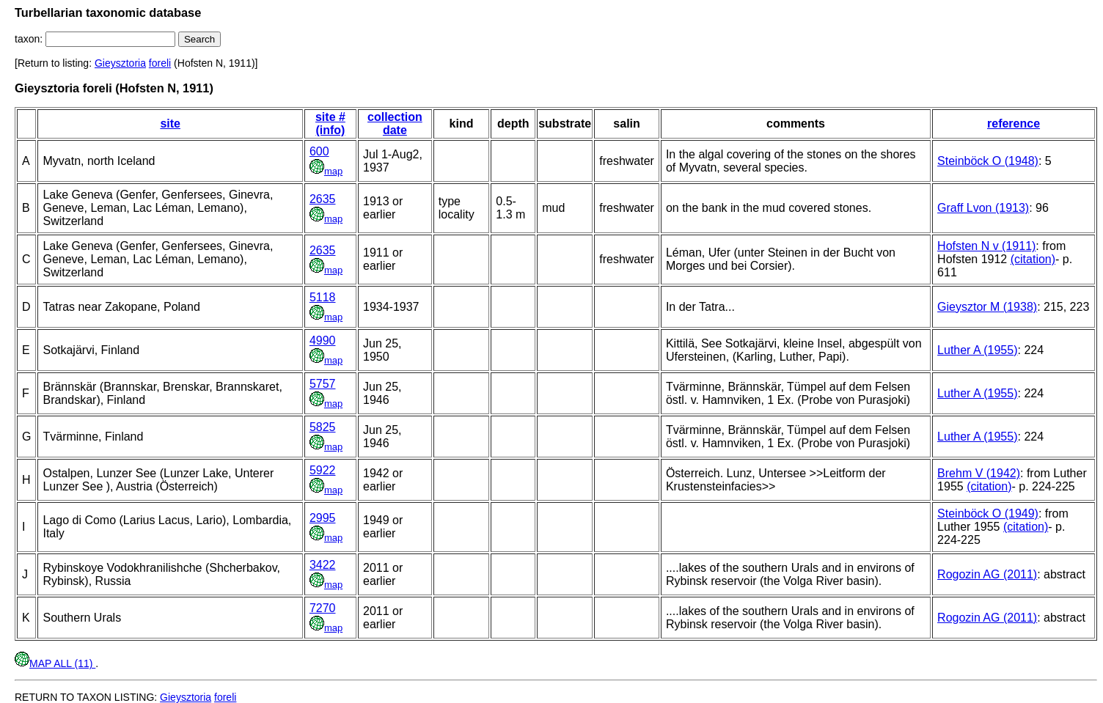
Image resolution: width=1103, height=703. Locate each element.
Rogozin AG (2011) (987, 574)
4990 (322, 340)
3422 (322, 565)
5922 (322, 470)
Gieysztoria (120, 63)
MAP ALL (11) (55, 663)
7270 (322, 608)
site (170, 123)
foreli (160, 63)
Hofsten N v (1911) (986, 246)
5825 (322, 427)
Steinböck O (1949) (987, 513)
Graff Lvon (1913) (983, 208)
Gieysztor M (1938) (987, 307)
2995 (322, 518)
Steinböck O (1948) (987, 161)
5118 (322, 297)
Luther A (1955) (977, 350)
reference (1013, 123)
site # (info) (330, 123)
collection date (394, 123)
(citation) (1033, 259)
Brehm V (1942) (978, 473)
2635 (322, 199)
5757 (322, 384)
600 (319, 151)
